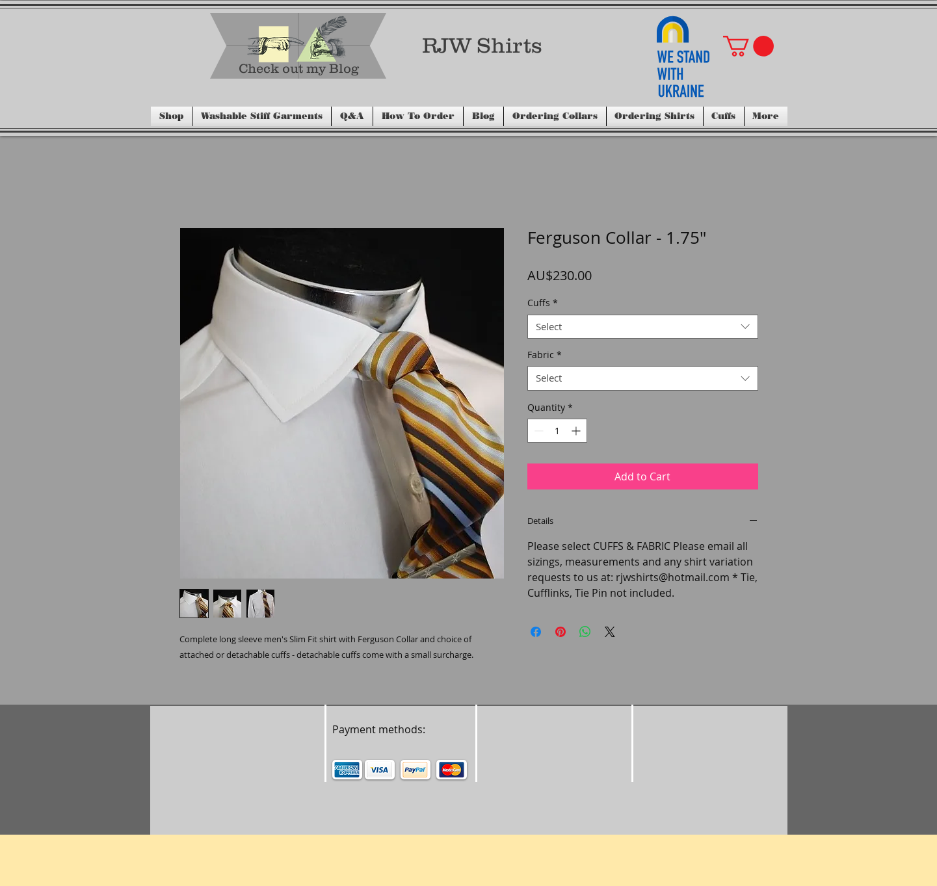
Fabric (544, 355)
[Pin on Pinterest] (560, 632)
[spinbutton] (557, 430)
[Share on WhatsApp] (585, 632)
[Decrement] (537, 430)
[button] (748, 46)
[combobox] (642, 327)
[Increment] (577, 430)
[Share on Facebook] (536, 632)
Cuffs (542, 303)
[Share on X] (610, 632)
